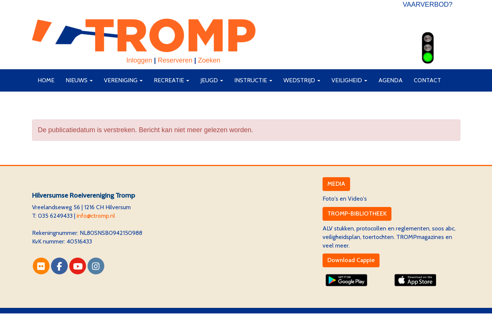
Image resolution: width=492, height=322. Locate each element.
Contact (427, 80)
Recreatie (171, 80)
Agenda (390, 80)
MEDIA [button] (336, 183)
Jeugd (211, 80)
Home (46, 80)
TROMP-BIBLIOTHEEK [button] (357, 213)
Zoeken (209, 60)
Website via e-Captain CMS (67, 317)
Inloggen (139, 60)
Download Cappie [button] (351, 260)
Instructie (253, 80)
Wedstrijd (301, 80)
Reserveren (175, 60)
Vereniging (123, 80)
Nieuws (79, 80)
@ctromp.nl (96, 215)
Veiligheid (349, 80)
